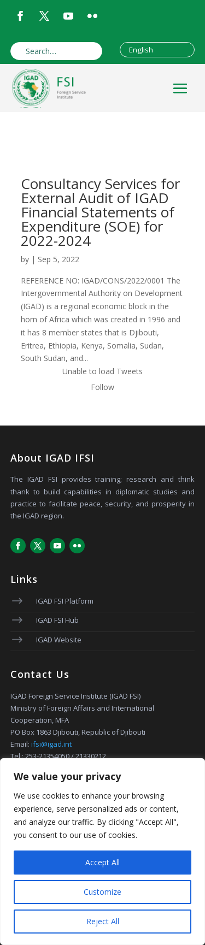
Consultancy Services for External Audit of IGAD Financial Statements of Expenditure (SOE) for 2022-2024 (100, 212)
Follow (102, 387)
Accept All (102, 862)
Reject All (102, 921)
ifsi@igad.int (51, 744)
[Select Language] (157, 49)
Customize (102, 892)
